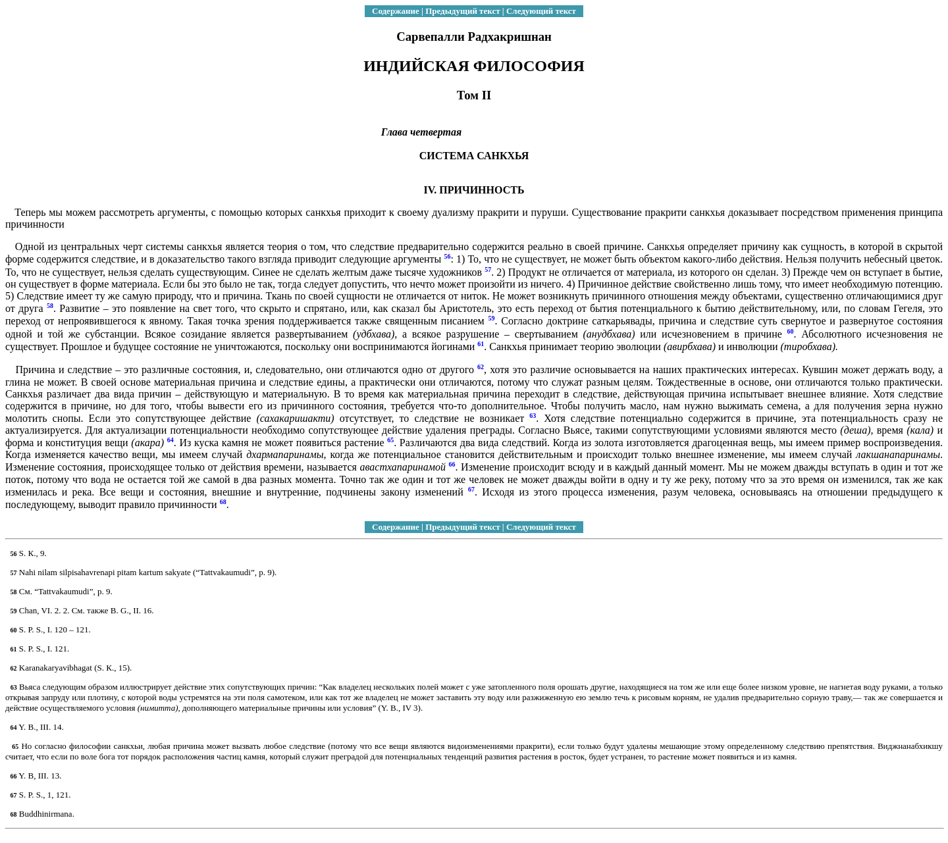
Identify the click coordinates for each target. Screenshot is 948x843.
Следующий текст (541, 11)
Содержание (395, 11)
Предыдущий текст (462, 11)
